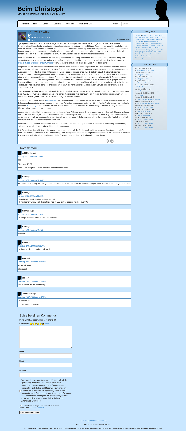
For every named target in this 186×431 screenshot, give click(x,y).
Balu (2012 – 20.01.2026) (145, 107)
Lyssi (153, 50)
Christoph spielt (140, 39)
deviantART (159, 39)
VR (151, 58)
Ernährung (144, 41)
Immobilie (145, 48)
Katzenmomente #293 (143, 111)
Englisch (137, 41)
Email (21, 361)
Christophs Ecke (86, 24)
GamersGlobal (153, 41)
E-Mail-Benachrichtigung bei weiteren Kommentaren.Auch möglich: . (39, 407)
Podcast (137, 54)
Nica (154, 52)
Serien (46, 24)
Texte (36, 24)
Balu (136, 37)
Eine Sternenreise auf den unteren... (148, 91)
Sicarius (33, 35)
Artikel (156, 35)
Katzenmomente (140, 50)
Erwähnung (31, 106)
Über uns (71, 24)
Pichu (159, 52)
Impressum (83, 421)
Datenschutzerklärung (98, 421)
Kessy (148, 50)
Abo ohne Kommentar (37, 407)
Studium (137, 56)
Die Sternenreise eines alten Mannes (148, 99)
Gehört (146, 43)
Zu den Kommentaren (123, 39)
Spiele (32, 40)
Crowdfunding (150, 39)
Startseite (25, 24)
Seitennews (144, 54)
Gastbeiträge (139, 43)
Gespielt (137, 45)
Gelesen (152, 43)
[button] (107, 141)
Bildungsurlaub (143, 37)
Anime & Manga (147, 35)
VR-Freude (140, 87)
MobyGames (51, 100)
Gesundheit (144, 45)
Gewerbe (153, 45)
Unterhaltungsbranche (142, 58)
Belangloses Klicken (143, 75)
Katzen (156, 48)
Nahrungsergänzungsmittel (143, 52)
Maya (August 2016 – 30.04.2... (146, 70)
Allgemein (138, 35)
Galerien (58, 24)
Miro (162, 50)
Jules (150, 48)
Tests (143, 56)
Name (21, 351)
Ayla (160, 35)
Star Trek (158, 54)
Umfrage (148, 56)
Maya (157, 50)
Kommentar (24, 324)
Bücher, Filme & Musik (156, 37)
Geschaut (159, 43)
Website (22, 371)
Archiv (116, 24)
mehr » (47, 324)
